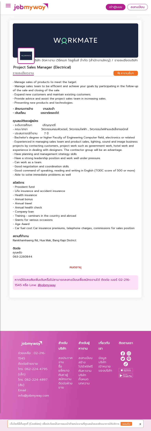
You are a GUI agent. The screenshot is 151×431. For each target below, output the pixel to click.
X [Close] (140, 424)
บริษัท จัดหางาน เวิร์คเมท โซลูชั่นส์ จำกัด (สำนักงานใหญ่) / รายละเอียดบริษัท (85, 60)
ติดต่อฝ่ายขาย (65, 385)
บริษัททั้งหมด (83, 377)
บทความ (84, 383)
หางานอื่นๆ (126, 73)
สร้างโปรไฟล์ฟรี (85, 364)
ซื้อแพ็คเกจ (63, 368)
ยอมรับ (126, 424)
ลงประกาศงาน (65, 360)
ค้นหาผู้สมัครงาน (64, 377)
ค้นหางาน (84, 370)
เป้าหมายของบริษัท (105, 368)
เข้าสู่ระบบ (115, 7)
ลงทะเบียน (138, 7)
